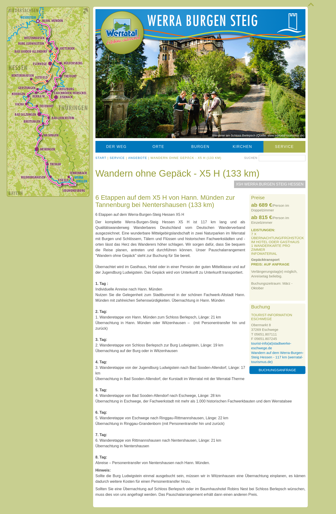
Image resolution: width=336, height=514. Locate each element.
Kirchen (242, 147)
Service (284, 147)
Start (100, 158)
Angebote (137, 158)
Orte (158, 147)
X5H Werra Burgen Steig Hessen (270, 184)
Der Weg (116, 147)
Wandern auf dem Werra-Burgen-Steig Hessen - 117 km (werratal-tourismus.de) (277, 357)
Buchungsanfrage (277, 370)
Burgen (200, 147)
